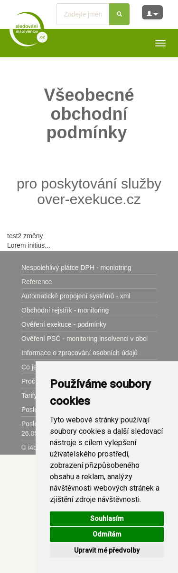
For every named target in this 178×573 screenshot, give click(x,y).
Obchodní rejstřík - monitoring (65, 310)
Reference (36, 282)
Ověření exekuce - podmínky (63, 324)
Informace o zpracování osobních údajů (79, 353)
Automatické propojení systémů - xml (76, 296)
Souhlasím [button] (107, 518)
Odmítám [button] (107, 534)
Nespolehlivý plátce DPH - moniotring (76, 267)
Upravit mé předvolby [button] (107, 550)
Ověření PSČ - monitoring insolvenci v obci (84, 338)
